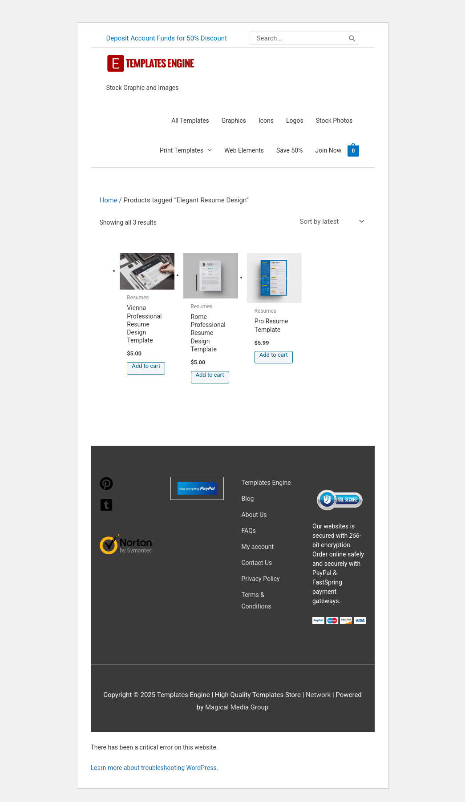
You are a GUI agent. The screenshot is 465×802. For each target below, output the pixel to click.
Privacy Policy (261, 578)
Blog (248, 498)
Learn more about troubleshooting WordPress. (154, 767)
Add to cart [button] (146, 366)
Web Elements (244, 150)
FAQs (249, 530)
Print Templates (181, 150)
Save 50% (289, 150)
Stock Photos (334, 120)
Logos (294, 120)
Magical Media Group (236, 707)
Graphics (234, 120)
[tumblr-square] (106, 509)
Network (318, 695)
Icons (266, 120)
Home (108, 200)
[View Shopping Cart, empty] (353, 150)
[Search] (352, 38)
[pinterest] (106, 488)
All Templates (190, 120)
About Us (254, 514)
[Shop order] (330, 221)
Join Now (328, 150)
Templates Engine (266, 482)
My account (258, 546)
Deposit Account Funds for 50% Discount (166, 38)
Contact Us (257, 562)
